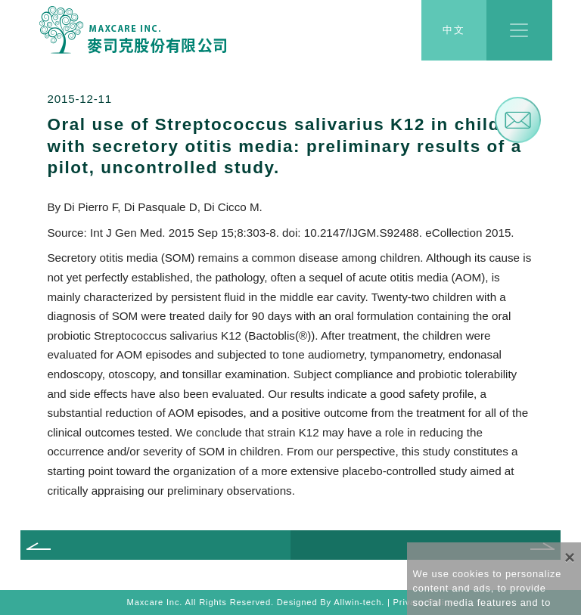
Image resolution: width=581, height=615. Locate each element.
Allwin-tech (357, 602)
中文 (453, 31)
